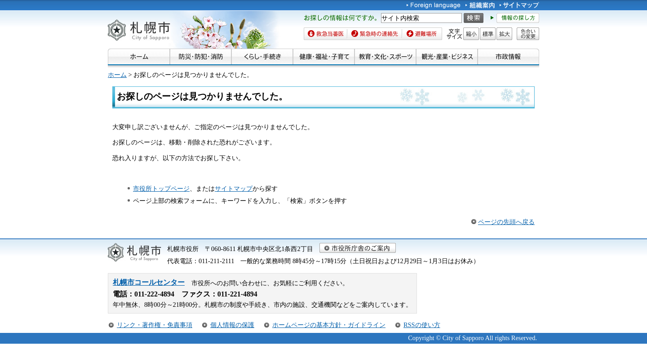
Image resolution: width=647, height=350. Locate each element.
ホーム (117, 74)
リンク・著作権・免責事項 (154, 324)
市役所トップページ (161, 188)
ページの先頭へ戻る (506, 221)
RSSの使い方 (421, 324)
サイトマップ (234, 188)
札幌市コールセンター (149, 282)
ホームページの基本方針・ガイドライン (329, 324)
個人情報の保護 (232, 324)
